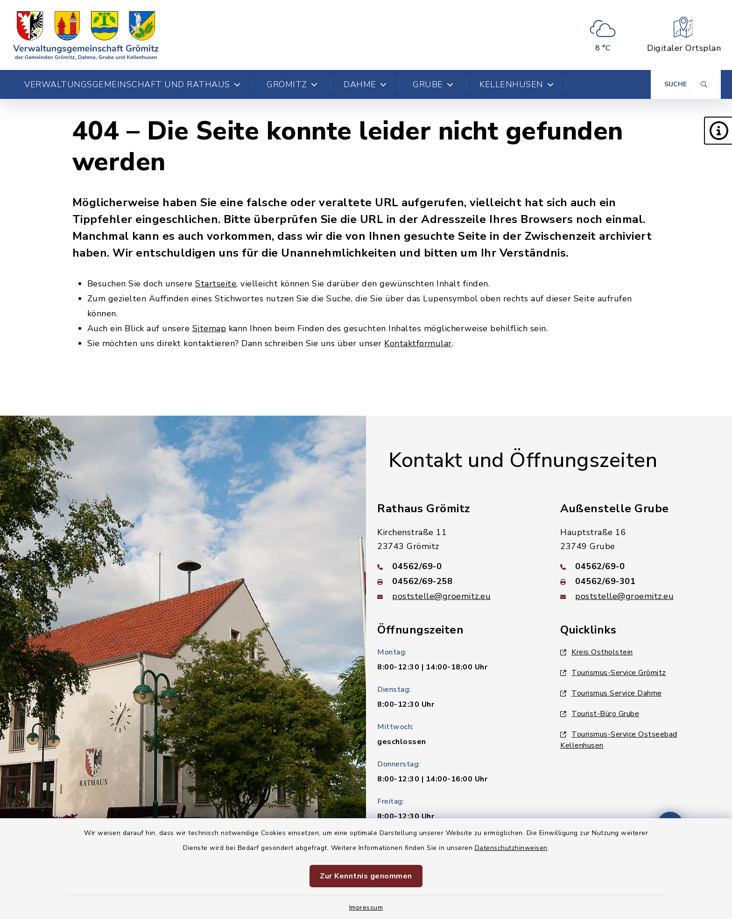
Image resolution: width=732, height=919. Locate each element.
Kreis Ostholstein (596, 652)
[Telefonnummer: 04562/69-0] (457, 566)
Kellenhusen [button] (516, 84)
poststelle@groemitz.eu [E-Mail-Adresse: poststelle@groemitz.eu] (441, 596)
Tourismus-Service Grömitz (613, 673)
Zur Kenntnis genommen (366, 876)
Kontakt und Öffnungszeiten (522, 460)
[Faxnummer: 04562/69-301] (640, 581)
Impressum (366, 907)
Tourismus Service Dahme (611, 693)
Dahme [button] (365, 84)
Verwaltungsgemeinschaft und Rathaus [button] (132, 84)
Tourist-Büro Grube (599, 714)
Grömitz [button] (292, 84)
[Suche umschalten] (686, 84)
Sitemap (209, 328)
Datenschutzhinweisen (511, 847)
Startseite (215, 283)
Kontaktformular (418, 343)
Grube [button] (433, 84)
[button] (718, 131)
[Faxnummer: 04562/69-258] (457, 581)
